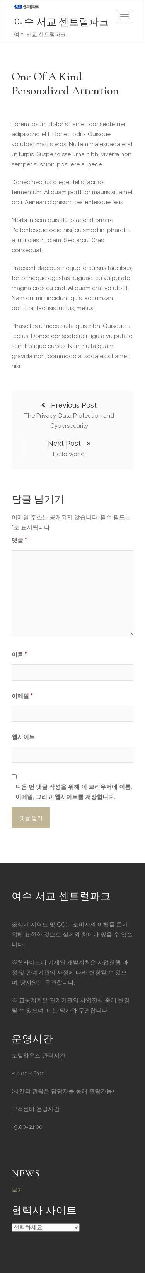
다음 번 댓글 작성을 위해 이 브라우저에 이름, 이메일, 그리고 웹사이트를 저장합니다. (73, 791)
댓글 (19, 540)
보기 (17, 1189)
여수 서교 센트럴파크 (61, 22)
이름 (19, 654)
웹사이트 (23, 737)
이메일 (22, 696)
